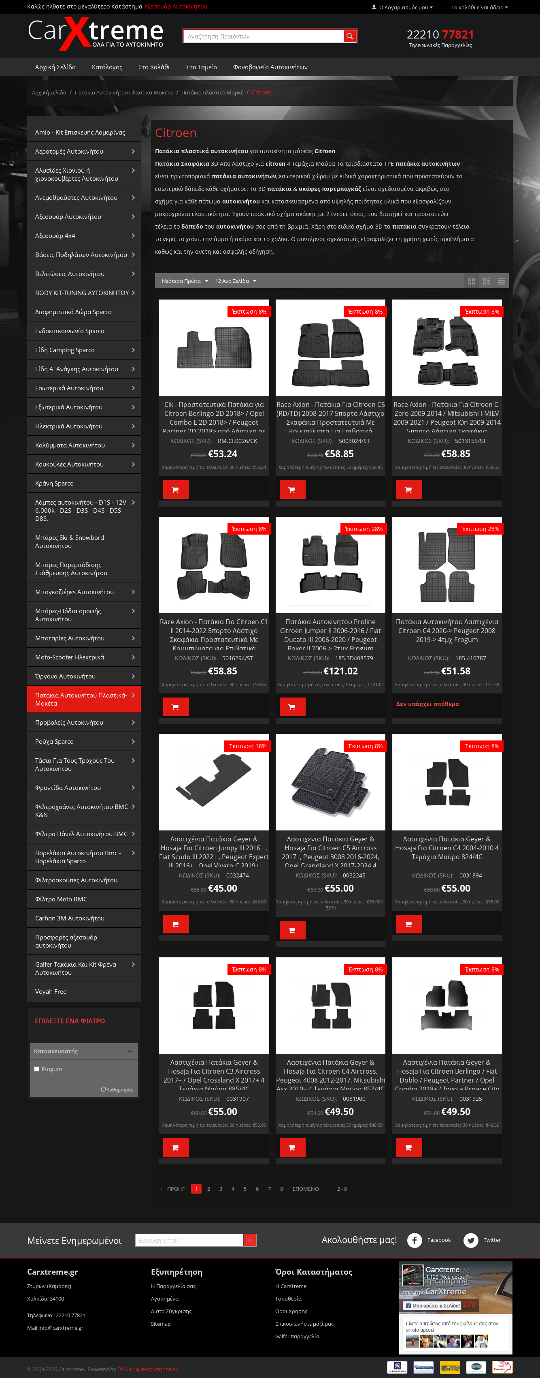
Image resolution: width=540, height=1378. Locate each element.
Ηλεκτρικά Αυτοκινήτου (68, 426)
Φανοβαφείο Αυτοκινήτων (270, 67)
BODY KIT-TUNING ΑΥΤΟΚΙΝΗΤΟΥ (82, 293)
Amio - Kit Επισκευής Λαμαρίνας (80, 132)
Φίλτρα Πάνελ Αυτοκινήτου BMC (81, 834)
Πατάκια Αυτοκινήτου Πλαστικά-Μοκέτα (124, 92)
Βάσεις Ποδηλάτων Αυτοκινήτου (81, 254)
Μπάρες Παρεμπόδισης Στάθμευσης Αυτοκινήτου (71, 569)
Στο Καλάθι (154, 67)
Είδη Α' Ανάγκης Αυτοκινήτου (76, 369)
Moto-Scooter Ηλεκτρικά (69, 657)
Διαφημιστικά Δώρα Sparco (73, 312)
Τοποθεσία (288, 1298)
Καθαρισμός (119, 1089)
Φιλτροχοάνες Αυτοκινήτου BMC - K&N (83, 810)
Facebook (429, 1240)
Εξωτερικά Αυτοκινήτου (68, 407)
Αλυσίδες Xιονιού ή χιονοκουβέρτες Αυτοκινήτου (76, 174)
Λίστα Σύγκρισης (171, 1311)
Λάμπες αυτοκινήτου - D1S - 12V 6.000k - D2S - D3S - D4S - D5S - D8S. (80, 510)
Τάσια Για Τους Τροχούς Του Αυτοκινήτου (75, 764)
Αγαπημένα (165, 1298)
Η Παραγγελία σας (173, 1286)
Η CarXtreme (290, 1286)
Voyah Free (50, 991)
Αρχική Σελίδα (55, 67)
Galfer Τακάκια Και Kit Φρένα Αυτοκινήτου (75, 968)
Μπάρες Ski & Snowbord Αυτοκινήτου (69, 541)
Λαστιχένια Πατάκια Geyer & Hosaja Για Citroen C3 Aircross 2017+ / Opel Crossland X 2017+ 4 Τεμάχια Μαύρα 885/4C (214, 1075)
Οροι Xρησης (291, 1311)
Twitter (482, 1240)
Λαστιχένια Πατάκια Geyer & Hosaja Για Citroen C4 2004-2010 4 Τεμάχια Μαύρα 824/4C (447, 848)
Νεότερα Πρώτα (185, 281)
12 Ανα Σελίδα (235, 281)
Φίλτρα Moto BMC (61, 899)
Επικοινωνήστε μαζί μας (304, 1323)
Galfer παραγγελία (297, 1336)
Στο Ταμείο (201, 67)
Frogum (48, 1069)
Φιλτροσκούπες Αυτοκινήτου (76, 880)
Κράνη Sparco (54, 483)
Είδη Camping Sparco (65, 350)
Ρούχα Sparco (54, 741)
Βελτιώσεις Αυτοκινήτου (69, 274)
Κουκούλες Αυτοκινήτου (69, 464)
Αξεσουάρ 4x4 (55, 235)
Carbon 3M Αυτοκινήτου (69, 918)
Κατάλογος (107, 67)
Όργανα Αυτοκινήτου (65, 676)
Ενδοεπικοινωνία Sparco (69, 331)
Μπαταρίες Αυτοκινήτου (69, 638)
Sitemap (161, 1323)
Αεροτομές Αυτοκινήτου (69, 151)
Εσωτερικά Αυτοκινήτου (69, 388)
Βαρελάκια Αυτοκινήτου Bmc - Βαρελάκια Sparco (78, 857)
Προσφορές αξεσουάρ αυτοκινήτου (66, 941)
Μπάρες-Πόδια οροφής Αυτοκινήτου (68, 615)
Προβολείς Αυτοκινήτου (69, 722)
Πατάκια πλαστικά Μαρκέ (212, 92)
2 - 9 (342, 1188)
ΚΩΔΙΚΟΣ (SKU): (191, 441)
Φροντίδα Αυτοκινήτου (68, 787)
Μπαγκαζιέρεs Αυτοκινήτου (74, 592)
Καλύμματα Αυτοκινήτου (70, 445)
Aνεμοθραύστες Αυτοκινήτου (76, 197)
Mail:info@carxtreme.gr (55, 1327)
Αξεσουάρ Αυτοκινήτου (68, 216)
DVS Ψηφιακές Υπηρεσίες (147, 1369)
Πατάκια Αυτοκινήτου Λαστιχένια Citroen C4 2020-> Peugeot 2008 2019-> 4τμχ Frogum (447, 630)
